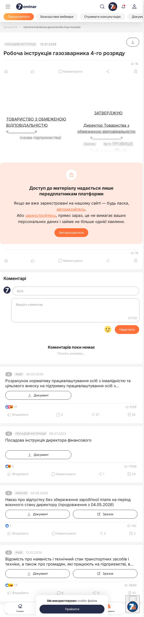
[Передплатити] (19, 16)
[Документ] (132, 42)
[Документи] (10, 27)
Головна (20, 607)
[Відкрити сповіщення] (123, 6)
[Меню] (8, 6)
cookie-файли (87, 601)
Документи (109, 607)
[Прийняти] (72, 609)
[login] (134, 6)
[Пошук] (102, 6)
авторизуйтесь (71, 209)
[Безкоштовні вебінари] (57, 16)
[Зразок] (105, 514)
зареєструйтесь (40, 216)
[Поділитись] (108, 71)
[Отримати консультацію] (102, 16)
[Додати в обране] (135, 71)
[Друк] (6, 71)
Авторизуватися (71, 232)
